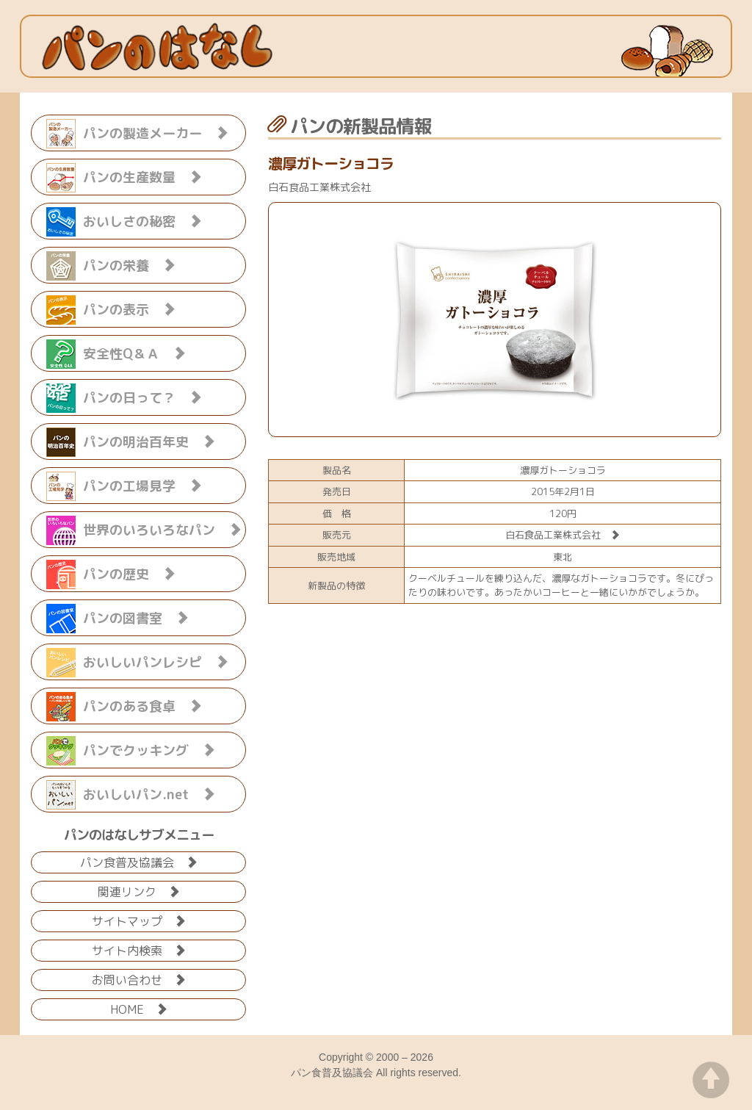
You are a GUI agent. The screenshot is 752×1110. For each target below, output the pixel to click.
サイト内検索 (139, 949)
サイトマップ (139, 920)
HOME (138, 1008)
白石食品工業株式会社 (562, 534)
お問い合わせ (139, 979)
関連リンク (139, 891)
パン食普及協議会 (139, 861)
